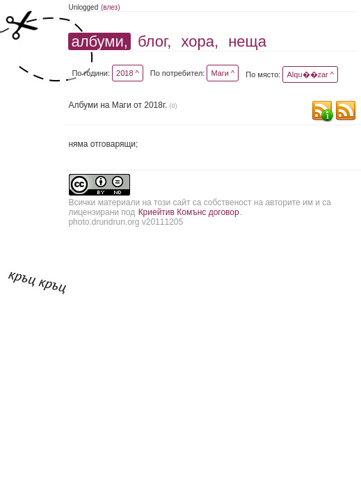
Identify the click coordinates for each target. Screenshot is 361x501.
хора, (200, 41)
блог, (154, 41)
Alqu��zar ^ (310, 74)
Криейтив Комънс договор (188, 212)
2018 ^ (127, 73)
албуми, (99, 41)
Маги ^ (222, 73)
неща (247, 41)
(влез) (110, 7)
